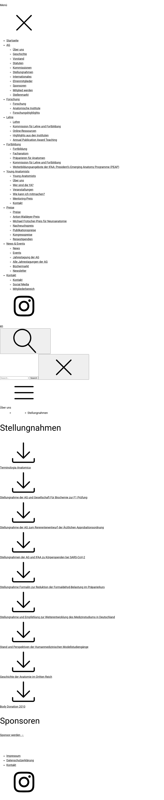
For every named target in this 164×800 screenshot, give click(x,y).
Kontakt (11, 765)
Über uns (17, 413)
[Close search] (63, 367)
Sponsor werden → (12, 735)
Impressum (13, 755)
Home (4, 413)
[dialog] (82, 161)
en (1, 326)
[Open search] (25, 341)
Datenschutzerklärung (20, 760)
